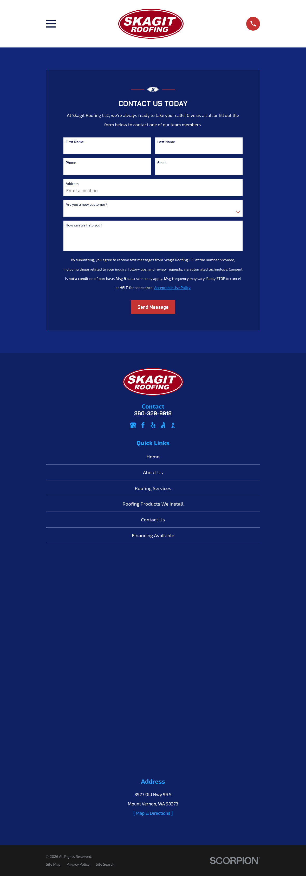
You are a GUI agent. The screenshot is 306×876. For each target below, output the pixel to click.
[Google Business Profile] (133, 425)
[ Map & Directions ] (153, 813)
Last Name (166, 142)
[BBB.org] (173, 425)
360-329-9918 (153, 413)
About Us (153, 472)
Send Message (153, 307)
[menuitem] (53, 864)
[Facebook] (143, 425)
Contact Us (153, 519)
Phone (71, 162)
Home (153, 456)
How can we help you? (84, 225)
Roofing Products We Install (153, 504)
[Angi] (163, 425)
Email (161, 162)
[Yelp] (153, 425)
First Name (75, 142)
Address (72, 183)
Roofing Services (153, 488)
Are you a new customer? (86, 204)
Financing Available (153, 535)
